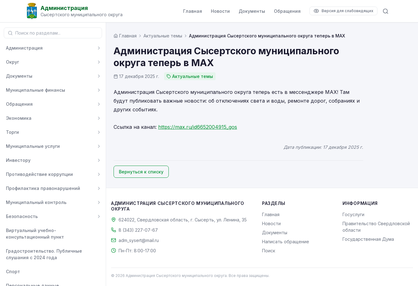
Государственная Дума (368, 239)
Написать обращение (285, 241)
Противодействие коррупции (39, 174)
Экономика (19, 118)
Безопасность (22, 216)
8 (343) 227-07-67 (138, 230)
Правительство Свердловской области (376, 227)
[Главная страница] (125, 35)
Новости (220, 11)
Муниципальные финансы (35, 90)
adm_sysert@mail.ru (139, 240)
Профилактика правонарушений (43, 188)
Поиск (268, 250)
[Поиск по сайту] (385, 11)
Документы (252, 11)
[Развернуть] (98, 48)
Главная (192, 11)
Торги (12, 132)
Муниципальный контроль (36, 202)
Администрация (24, 48)
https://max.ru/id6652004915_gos (197, 127)
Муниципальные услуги (33, 146)
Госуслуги (353, 214)
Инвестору (18, 160)
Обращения (287, 11)
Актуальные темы (162, 35)
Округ (12, 62)
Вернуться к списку (141, 171)
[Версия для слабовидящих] (343, 11)
